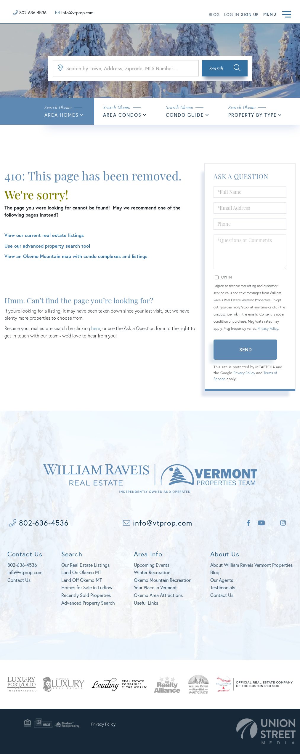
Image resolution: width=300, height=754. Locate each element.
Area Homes (61, 115)
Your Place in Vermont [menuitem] (155, 587)
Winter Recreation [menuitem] (152, 572)
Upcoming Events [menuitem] (151, 565)
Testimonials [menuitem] (222, 587)
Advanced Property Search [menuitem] (88, 603)
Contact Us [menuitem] (221, 595)
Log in (231, 14)
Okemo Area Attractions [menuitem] (158, 595)
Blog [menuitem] (214, 572)
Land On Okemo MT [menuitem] (81, 572)
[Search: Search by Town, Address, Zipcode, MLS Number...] (126, 68)
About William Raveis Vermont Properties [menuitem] (251, 565)
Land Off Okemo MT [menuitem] (81, 580)
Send (245, 349)
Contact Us (19, 580)
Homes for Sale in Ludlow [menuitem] (87, 587)
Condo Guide (185, 115)
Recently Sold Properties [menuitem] (86, 595)
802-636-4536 (32, 12)
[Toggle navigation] (286, 13)
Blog (214, 14)
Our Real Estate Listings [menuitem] (85, 565)
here (95, 328)
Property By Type (252, 115)
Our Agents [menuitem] (221, 580)
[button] (225, 68)
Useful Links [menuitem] (146, 603)
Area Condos (122, 115)
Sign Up (250, 14)
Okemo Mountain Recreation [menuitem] (162, 580)
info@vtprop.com (77, 12)
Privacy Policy (268, 328)
